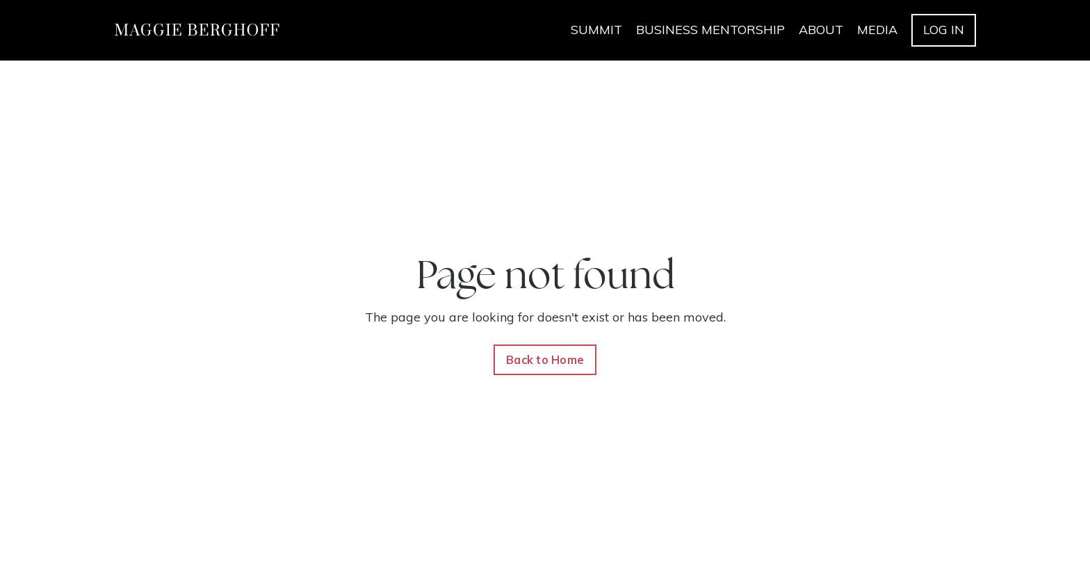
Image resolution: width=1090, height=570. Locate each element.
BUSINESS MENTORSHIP (710, 30)
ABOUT (821, 30)
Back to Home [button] (545, 360)
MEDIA (877, 30)
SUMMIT (596, 30)
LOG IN (943, 30)
